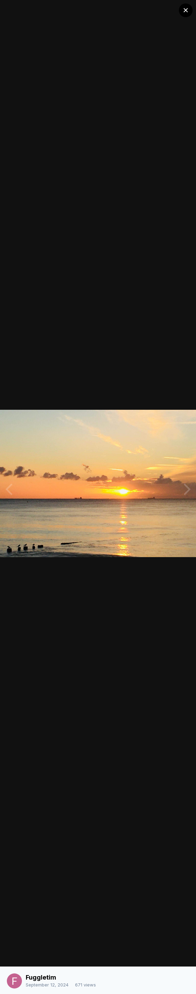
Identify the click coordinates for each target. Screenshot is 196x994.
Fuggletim (41, 977)
